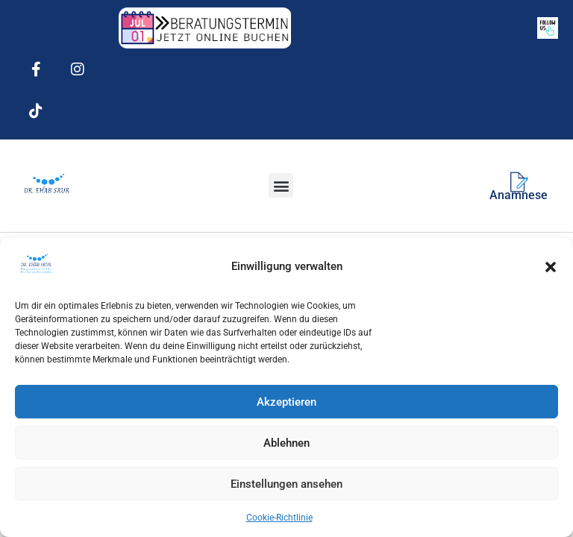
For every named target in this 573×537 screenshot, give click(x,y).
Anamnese (518, 195)
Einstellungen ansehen (286, 484)
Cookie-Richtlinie (279, 517)
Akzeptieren (286, 402)
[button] (550, 267)
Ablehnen (286, 443)
